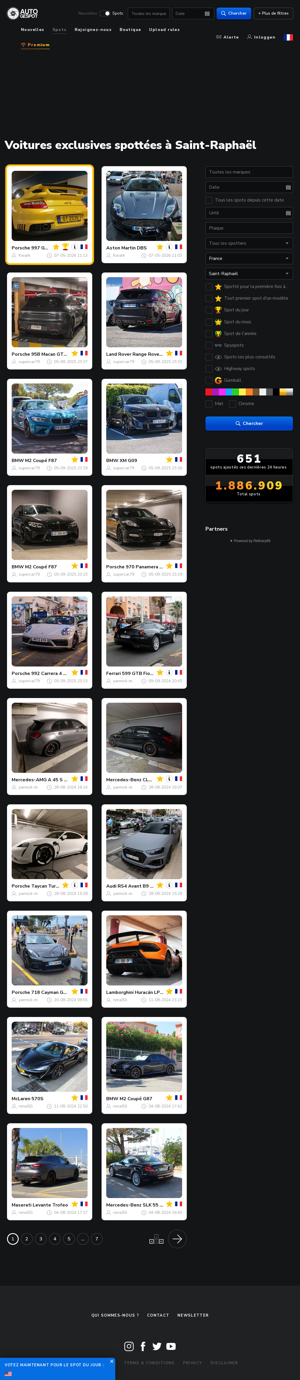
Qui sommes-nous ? (115, 1315)
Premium (35, 45)
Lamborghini (120, 992)
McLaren (21, 1099)
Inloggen (261, 37)
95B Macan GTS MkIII (54, 354)
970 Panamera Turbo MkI (154, 567)
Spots (117, 13)
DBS (142, 248)
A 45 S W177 (63, 780)
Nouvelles (87, 13)
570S (37, 1099)
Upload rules (164, 29)
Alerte (228, 37)
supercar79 (29, 361)
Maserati (22, 1205)
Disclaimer (224, 1363)
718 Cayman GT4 (50, 992)
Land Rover (118, 354)
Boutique (130, 29)
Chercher (233, 13)
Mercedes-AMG (29, 780)
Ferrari (113, 673)
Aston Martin (121, 248)
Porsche (21, 248)
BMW (18, 460)
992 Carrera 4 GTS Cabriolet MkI (68, 673)
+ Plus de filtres (273, 13)
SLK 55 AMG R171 (163, 1205)
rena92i (120, 1000)
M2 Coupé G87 (136, 1099)
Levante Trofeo (50, 1205)
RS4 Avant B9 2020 (140, 886)
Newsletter (193, 1315)
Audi (111, 886)
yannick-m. (123, 681)
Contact (158, 1315)
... (83, 1239)
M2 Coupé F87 (41, 460)
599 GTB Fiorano (141, 673)
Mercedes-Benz (124, 780)
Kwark (24, 255)
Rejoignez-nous (93, 29)
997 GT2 (41, 248)
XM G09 (128, 460)
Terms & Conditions (149, 1363)
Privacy (192, 1363)
